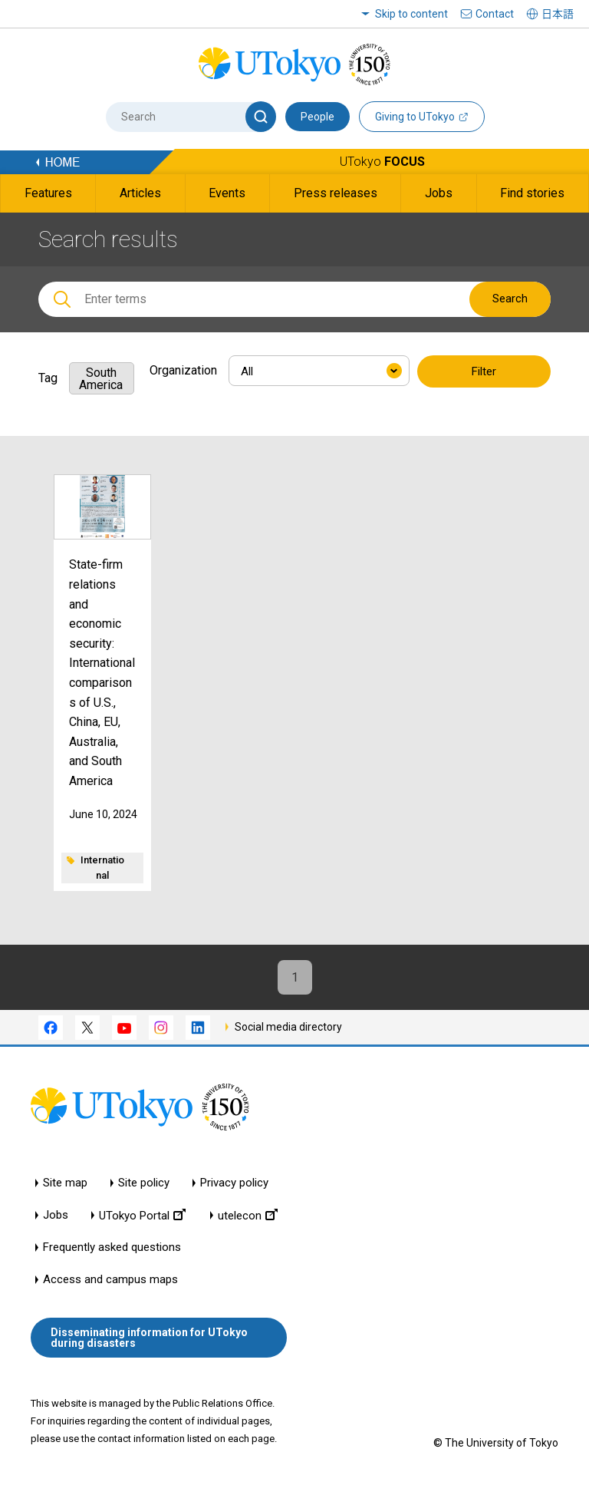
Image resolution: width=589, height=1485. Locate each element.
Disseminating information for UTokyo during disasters (149, 1337)
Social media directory (288, 1027)
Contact (494, 13)
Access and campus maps (110, 1279)
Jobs (55, 1215)
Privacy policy (234, 1183)
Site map (65, 1183)
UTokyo (382, 161)
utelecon (248, 1215)
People (317, 117)
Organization (183, 370)
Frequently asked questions (112, 1247)
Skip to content (411, 13)
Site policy (143, 1183)
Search (510, 298)
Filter (484, 371)
